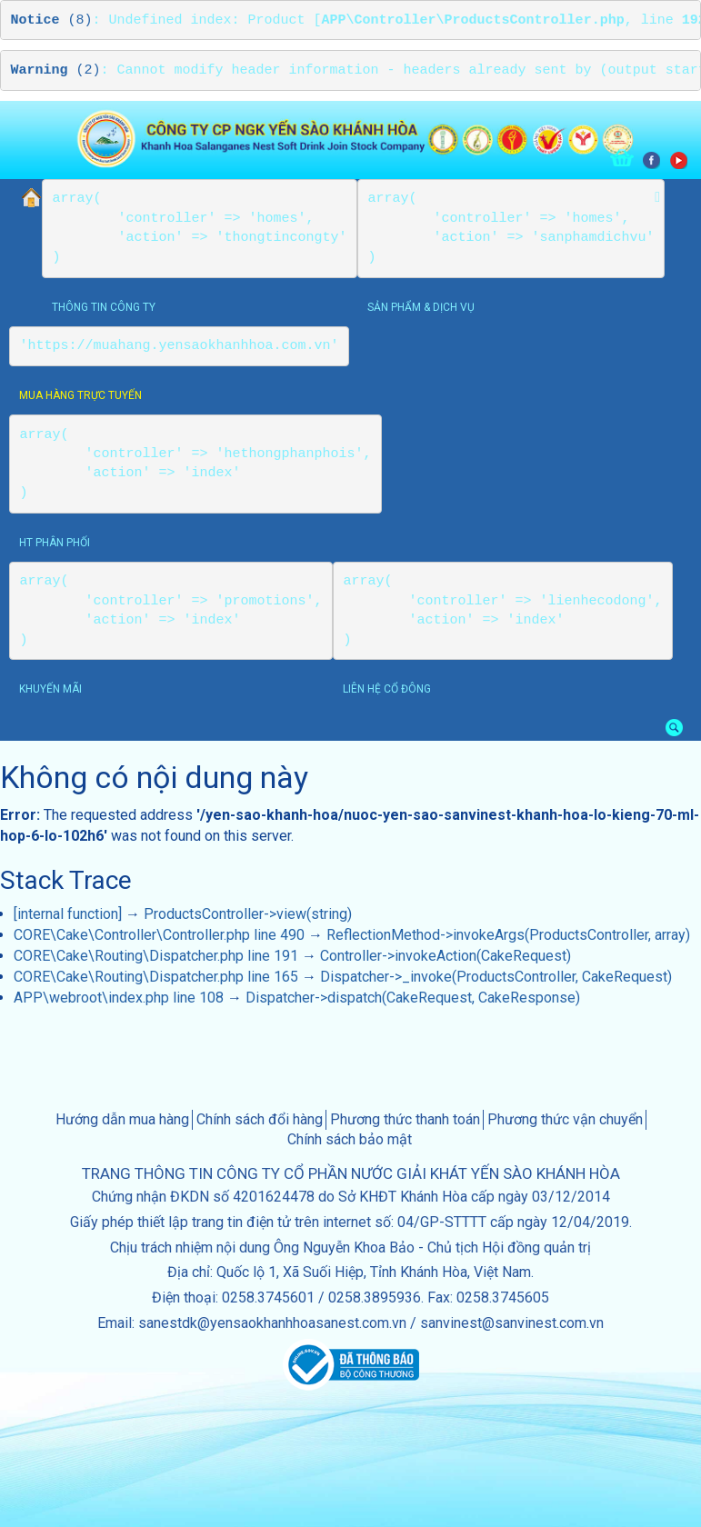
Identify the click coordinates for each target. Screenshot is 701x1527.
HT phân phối (54, 542)
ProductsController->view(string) (248, 914)
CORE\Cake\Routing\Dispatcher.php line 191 (156, 955)
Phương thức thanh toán (405, 1119)
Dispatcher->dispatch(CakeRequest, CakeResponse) (412, 997)
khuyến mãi (50, 689)
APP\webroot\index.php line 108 (119, 997)
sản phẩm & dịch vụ (421, 307)
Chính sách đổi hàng (259, 1119)
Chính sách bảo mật (349, 1139)
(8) (52, 20)
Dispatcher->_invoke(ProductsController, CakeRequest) (496, 976)
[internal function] (68, 914)
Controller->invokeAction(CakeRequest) (445, 955)
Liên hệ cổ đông (387, 689)
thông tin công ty (103, 307)
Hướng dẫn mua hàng (122, 1119)
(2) (56, 70)
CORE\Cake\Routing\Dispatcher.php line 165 (156, 976)
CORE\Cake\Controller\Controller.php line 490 (159, 934)
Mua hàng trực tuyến (80, 395)
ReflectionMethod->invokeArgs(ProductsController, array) (508, 934)
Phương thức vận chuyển (565, 1119)
